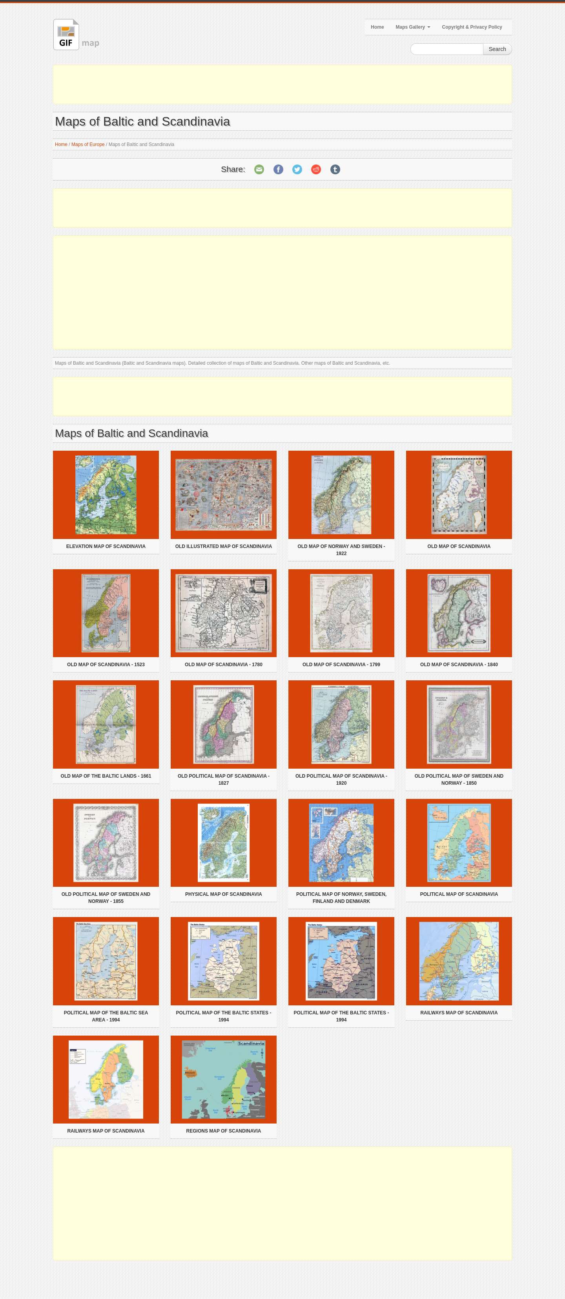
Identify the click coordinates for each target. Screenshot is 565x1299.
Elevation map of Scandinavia (106, 546)
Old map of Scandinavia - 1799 (341, 664)
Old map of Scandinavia (459, 546)
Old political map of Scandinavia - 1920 (341, 779)
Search (497, 49)
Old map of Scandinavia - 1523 (106, 664)
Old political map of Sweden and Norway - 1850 (459, 779)
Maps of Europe (88, 144)
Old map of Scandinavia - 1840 (459, 664)
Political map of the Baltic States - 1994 (224, 1016)
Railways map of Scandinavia (459, 1013)
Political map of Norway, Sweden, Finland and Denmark (341, 898)
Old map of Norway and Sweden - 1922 (341, 550)
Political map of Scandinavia (459, 894)
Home (377, 27)
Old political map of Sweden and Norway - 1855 (106, 898)
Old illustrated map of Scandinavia (223, 546)
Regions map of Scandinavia (223, 1131)
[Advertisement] (282, 84)
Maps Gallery (413, 27)
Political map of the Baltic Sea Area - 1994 (106, 1016)
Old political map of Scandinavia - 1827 (224, 779)
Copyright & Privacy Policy (472, 27)
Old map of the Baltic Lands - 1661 (106, 776)
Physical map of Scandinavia (223, 894)
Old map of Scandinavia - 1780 (223, 664)
